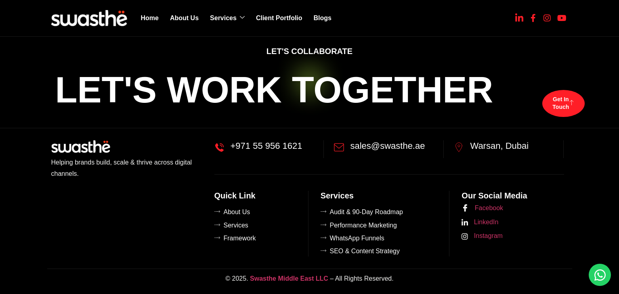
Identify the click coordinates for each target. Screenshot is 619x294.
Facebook (482, 208)
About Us (184, 18)
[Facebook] (533, 17)
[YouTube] (561, 17)
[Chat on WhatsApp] (600, 275)
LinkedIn (480, 222)
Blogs (323, 18)
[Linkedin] (519, 17)
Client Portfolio (279, 18)
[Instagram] (547, 17)
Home (150, 18)
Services (227, 18)
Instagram (482, 236)
